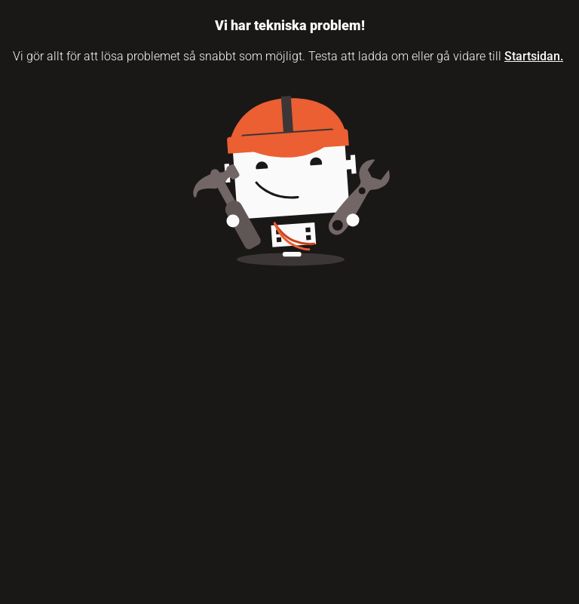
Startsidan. (533, 56)
